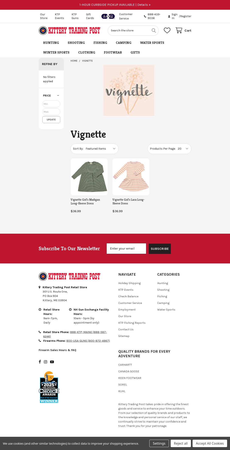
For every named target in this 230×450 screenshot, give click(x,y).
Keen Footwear (129, 378)
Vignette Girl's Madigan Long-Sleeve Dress (85, 201)
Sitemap (123, 336)
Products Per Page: (163, 148)
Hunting (51, 42)
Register (185, 16)
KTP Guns (75, 16)
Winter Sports (56, 52)
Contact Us (126, 329)
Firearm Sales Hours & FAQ (57, 350)
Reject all (181, 443)
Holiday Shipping (129, 283)
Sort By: (78, 148)
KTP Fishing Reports (132, 323)
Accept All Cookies (210, 443)
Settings (159, 443)
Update (51, 119)
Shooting (76, 42)
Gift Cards (90, 16)
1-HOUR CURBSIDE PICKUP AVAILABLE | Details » (115, 5)
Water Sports (152, 42)
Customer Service (130, 303)
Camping (123, 42)
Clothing (86, 52)
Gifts (135, 52)
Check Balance (128, 296)
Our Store (43, 16)
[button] (51, 95)
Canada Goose (128, 371)
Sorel (122, 384)
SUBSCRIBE (160, 249)
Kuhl (121, 391)
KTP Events (59, 16)
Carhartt (125, 365)
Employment (127, 309)
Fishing (100, 42)
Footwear (113, 52)
